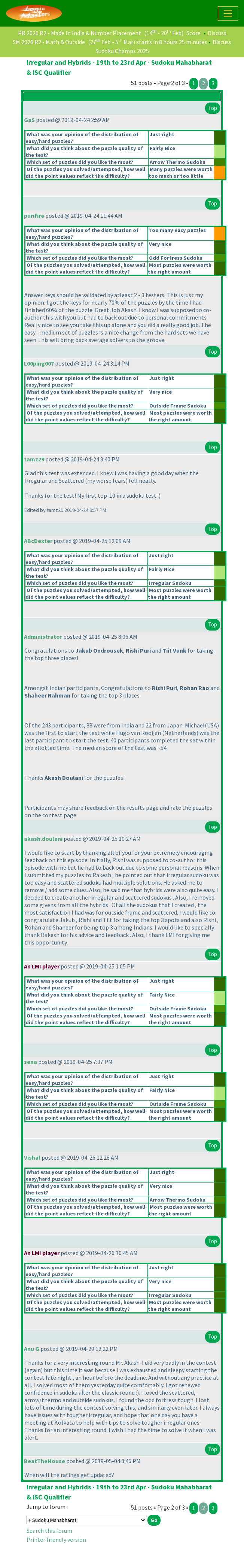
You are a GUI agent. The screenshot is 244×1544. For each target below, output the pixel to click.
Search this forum (49, 1530)
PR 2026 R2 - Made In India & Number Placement (79, 33)
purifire (34, 215)
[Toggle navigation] (228, 13)
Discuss (217, 33)
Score (193, 33)
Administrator (43, 636)
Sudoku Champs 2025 (122, 51)
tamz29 (34, 459)
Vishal (32, 1157)
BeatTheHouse (44, 1461)
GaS (29, 119)
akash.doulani (43, 838)
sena (30, 1061)
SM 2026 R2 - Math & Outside (49, 42)
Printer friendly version (56, 1539)
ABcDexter (38, 540)
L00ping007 (39, 363)
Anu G (31, 1348)
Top (212, 108)
